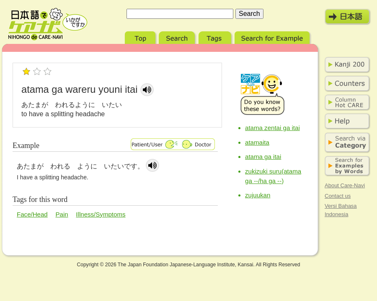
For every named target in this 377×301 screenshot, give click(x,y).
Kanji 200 (345, 64)
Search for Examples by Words (345, 166)
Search (178, 36)
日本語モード (348, 16)
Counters (345, 83)
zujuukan (257, 195)
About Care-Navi (345, 185)
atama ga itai (263, 156)
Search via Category (345, 143)
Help (345, 121)
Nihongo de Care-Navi (47, 24)
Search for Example (273, 36)
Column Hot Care (345, 102)
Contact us (338, 196)
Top (141, 36)
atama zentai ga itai (272, 127)
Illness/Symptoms (100, 214)
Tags (216, 36)
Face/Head (32, 214)
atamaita (257, 142)
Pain (61, 214)
